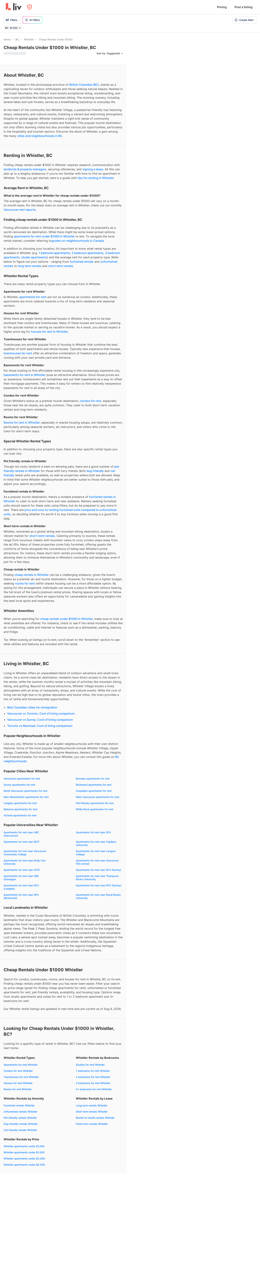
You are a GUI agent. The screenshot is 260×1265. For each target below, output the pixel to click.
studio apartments (34, 257)
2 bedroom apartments (87, 253)
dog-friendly (95, 471)
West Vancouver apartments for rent (97, 796)
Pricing (222, 7)
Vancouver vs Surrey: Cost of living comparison (40, 719)
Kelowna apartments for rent (20, 809)
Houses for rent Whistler (18, 1083)
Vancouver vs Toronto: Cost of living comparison (41, 713)
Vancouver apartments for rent (22, 778)
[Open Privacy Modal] (29, 7)
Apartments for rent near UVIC (22, 869)
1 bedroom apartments (54, 253)
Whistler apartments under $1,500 (24, 1152)
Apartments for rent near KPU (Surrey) (98, 885)
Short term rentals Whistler (92, 1111)
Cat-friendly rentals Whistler (20, 1130)
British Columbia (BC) (84, 84)
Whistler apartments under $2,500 (24, 1164)
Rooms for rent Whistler (18, 1089)
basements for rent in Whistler (25, 375)
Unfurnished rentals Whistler (20, 1111)
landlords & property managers (25, 169)
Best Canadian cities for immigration (32, 707)
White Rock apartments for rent (94, 809)
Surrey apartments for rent (19, 784)
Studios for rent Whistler (90, 1064)
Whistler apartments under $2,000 (24, 1158)
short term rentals (60, 266)
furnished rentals (82, 261)
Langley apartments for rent (20, 803)
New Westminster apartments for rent (26, 796)
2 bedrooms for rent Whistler (93, 1076)
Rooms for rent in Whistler (22, 422)
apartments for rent (32, 297)
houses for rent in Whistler (49, 331)
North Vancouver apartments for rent (25, 790)
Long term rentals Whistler (91, 1105)
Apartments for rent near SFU (93, 832)
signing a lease (93, 169)
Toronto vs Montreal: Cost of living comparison (39, 726)
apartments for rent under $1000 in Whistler (44, 236)
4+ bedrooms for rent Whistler (94, 1089)
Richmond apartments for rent (93, 784)
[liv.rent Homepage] (13, 7)
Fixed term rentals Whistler (92, 1123)
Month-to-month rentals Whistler (95, 1117)
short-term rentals (42, 536)
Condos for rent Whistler (18, 1070)
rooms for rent (25, 583)
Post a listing (243, 7)
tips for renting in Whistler (96, 178)
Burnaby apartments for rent (93, 778)
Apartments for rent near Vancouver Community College (25, 853)
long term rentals (29, 266)
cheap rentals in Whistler (31, 575)
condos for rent (90, 401)
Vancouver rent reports (20, 209)
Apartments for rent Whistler (21, 1064)
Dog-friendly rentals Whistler (21, 1123)
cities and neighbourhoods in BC (39, 136)
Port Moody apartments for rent (95, 803)
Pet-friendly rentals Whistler (20, 1117)
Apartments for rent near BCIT (22, 841)
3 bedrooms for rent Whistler (93, 1083)
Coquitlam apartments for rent (94, 790)
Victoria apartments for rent (20, 815)
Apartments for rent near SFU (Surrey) (98, 869)
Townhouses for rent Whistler (21, 1076)
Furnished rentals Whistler (19, 1105)
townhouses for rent (18, 353)
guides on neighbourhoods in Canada (78, 240)
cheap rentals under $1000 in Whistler (66, 619)
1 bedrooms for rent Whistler (93, 1070)
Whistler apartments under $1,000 (24, 1146)
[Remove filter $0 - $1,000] (19, 28)
